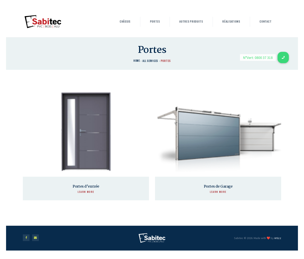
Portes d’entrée (86, 187)
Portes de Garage (218, 187)
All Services (150, 60)
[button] (283, 57)
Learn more (86, 192)
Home (136, 61)
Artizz (277, 240)
